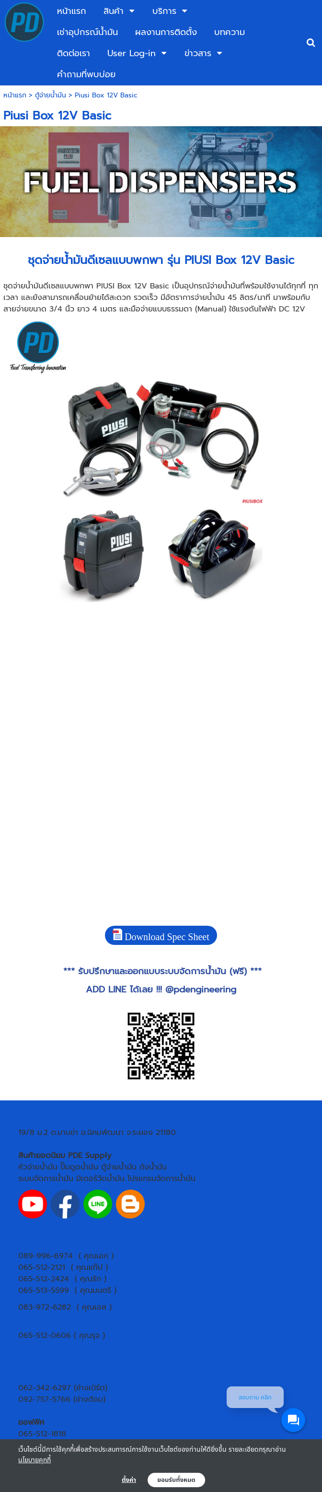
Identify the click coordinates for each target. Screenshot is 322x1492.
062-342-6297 (44, 1388)
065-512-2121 (41, 1267)
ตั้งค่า (129, 1480)
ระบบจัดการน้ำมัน (45, 1178)
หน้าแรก (14, 95)
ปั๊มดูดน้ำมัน (79, 1167)
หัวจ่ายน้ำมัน (38, 1167)
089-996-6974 (45, 1256)
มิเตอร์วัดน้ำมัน (100, 1178)
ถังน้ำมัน (153, 1167)
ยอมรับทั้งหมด (176, 1480)
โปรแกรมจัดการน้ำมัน (161, 1178)
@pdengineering (200, 989)
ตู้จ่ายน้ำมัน (50, 95)
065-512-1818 (42, 1434)
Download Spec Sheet (161, 935)
